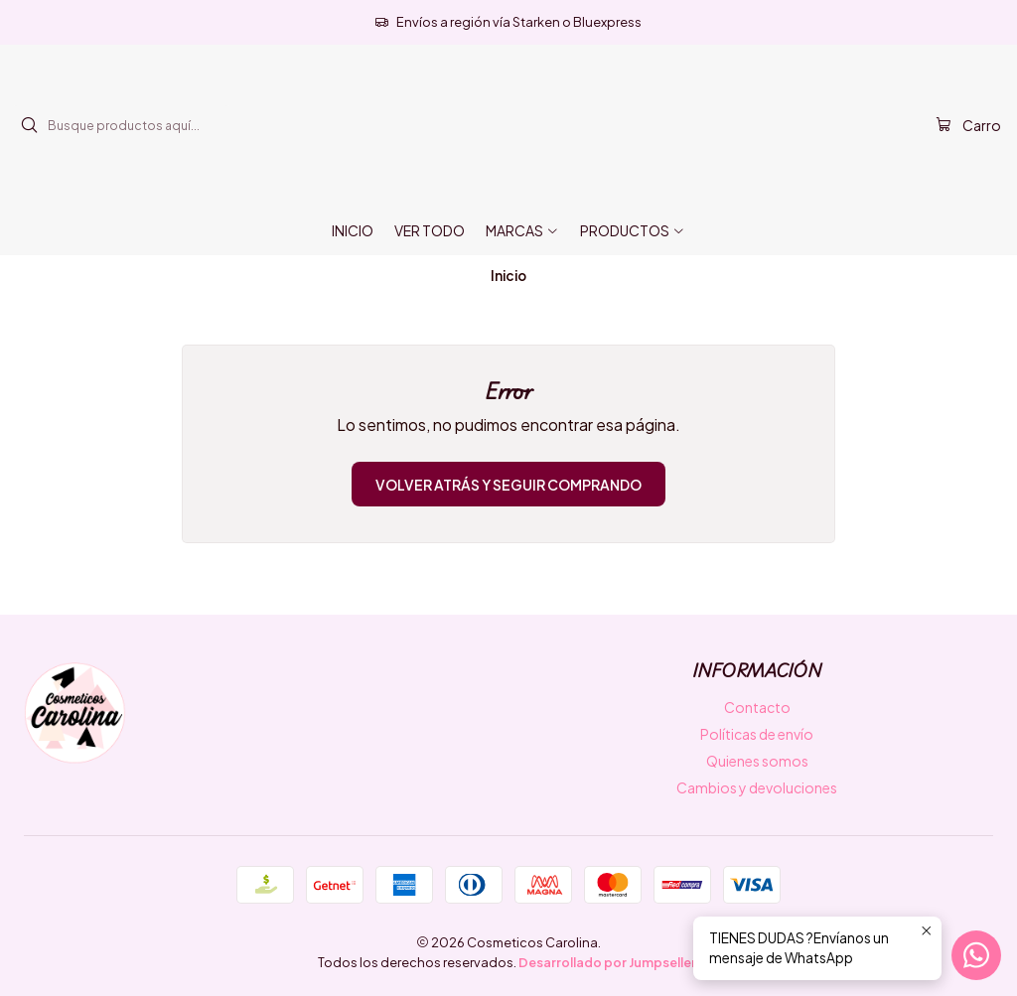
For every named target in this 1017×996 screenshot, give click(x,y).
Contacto (757, 707)
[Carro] (968, 125)
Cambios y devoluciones (756, 787)
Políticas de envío (756, 734)
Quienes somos (757, 761)
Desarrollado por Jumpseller (607, 962)
